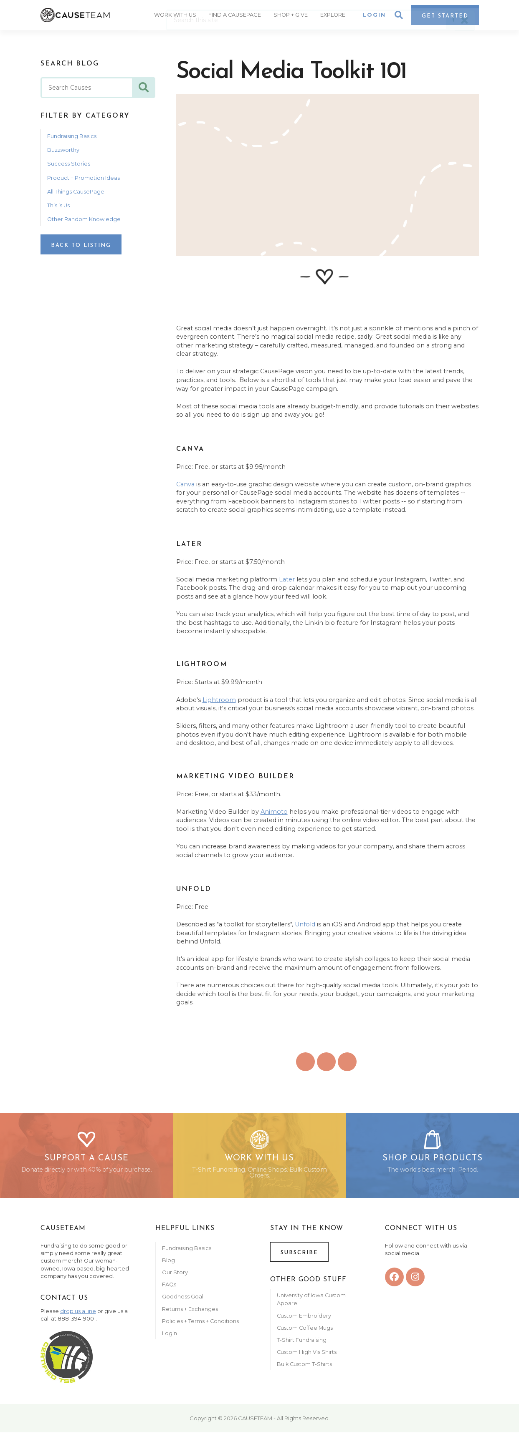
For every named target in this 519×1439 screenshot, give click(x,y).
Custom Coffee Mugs (305, 1334)
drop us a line (78, 1317)
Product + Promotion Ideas (83, 178)
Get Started (445, 15)
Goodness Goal (182, 1303)
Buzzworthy (63, 150)
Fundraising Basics (71, 136)
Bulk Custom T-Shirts (304, 1370)
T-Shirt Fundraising (302, 1346)
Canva (185, 484)
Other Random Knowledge (84, 219)
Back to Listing (81, 245)
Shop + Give (293, 14)
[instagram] (415, 1283)
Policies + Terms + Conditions (200, 1327)
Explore (334, 14)
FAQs (169, 1291)
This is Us (58, 205)
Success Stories (68, 164)
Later (287, 579)
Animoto (274, 811)
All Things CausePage (75, 192)
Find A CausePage (238, 14)
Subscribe (299, 1259)
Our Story (175, 1278)
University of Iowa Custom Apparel (311, 1305)
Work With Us (178, 14)
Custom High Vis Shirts (307, 1358)
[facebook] (394, 1283)
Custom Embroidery (304, 1322)
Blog (168, 1266)
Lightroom (219, 700)
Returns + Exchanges (190, 1315)
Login (374, 14)
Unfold (305, 924)
